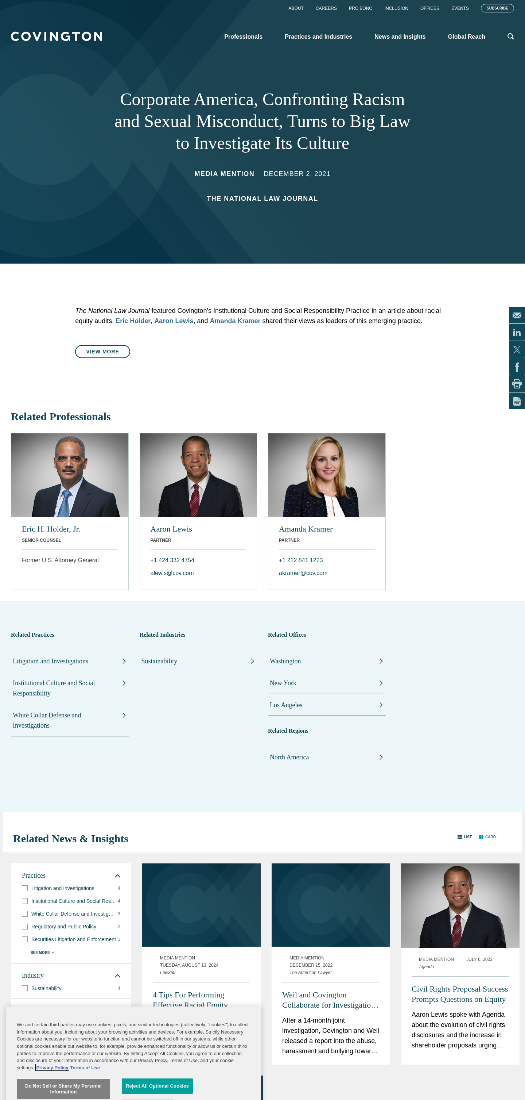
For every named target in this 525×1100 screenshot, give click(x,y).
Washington (285, 661)
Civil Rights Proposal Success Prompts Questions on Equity (460, 994)
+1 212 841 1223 (301, 560)
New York (283, 683)
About (296, 8)
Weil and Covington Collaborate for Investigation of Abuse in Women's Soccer (328, 1000)
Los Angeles (286, 705)
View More (102, 351)
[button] (465, 837)
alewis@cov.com (172, 573)
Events (460, 8)
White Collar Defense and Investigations (47, 720)
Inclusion (396, 8)
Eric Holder (133, 321)
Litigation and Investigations (50, 661)
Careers (326, 8)
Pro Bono (361, 8)
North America (289, 757)
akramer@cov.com (303, 573)
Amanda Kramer (235, 321)
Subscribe (497, 8)
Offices (429, 8)
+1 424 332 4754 (173, 560)
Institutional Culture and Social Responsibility (54, 688)
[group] (71, 888)
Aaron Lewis (173, 321)
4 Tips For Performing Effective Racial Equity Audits (190, 1000)
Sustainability (159, 661)
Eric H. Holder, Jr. (51, 528)
